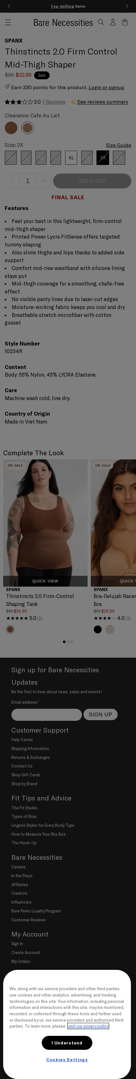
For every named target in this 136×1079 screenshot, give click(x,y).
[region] (67, 1024)
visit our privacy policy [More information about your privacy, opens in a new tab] (88, 1026)
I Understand (67, 1042)
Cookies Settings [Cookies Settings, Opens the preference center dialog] (67, 1059)
